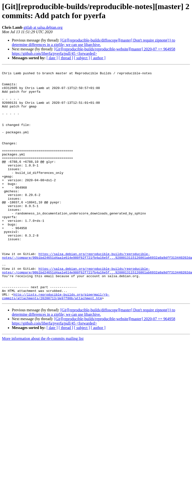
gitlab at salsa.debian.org (43, 27)
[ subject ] (82, 58)
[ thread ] (66, 58)
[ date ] (52, 58)
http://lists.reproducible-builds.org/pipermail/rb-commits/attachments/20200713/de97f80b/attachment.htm (56, 342)
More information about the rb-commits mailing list (43, 385)
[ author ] (98, 58)
